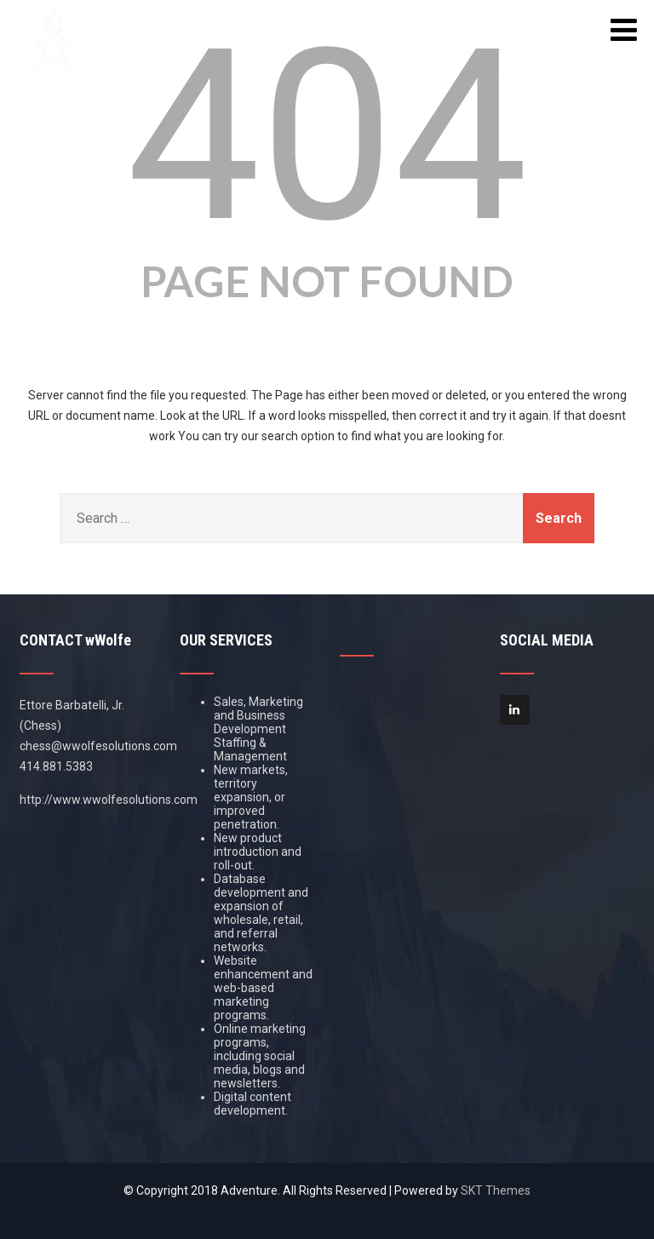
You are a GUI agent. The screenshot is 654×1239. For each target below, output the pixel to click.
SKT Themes (496, 1190)
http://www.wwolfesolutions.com (109, 799)
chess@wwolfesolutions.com (98, 746)
